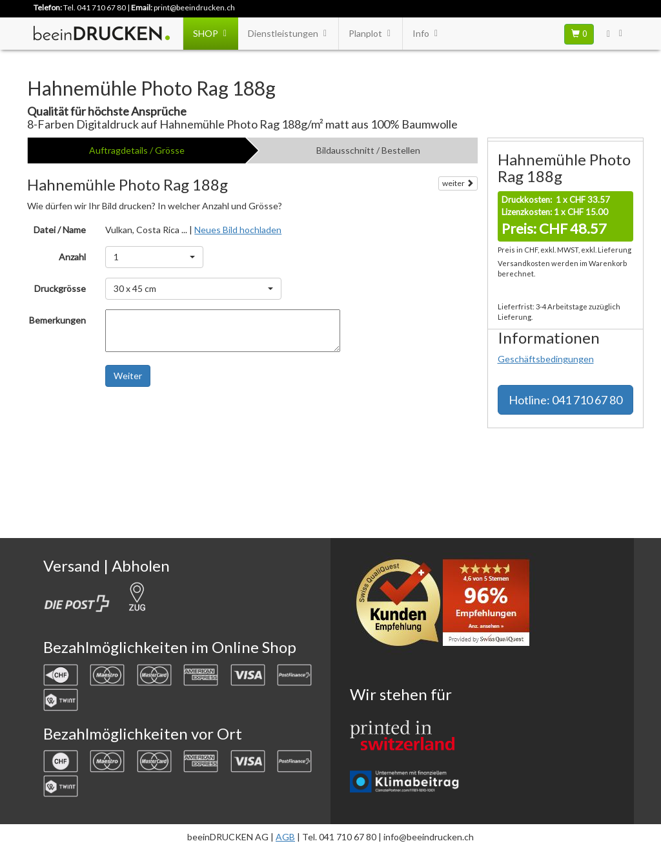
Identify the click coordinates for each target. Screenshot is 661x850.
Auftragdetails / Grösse (137, 150)
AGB (285, 836)
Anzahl (72, 256)
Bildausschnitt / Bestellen (368, 150)
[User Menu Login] (615, 33)
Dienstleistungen (288, 33)
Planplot (370, 33)
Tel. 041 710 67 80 (94, 7)
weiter (458, 183)
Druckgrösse (60, 288)
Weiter (128, 375)
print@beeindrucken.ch (194, 7)
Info (426, 33)
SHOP (211, 33)
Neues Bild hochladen (237, 229)
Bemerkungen (57, 320)
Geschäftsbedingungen (546, 358)
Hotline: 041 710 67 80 (565, 400)
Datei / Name (60, 229)
